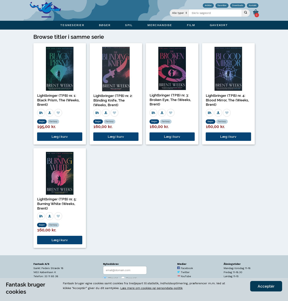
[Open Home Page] (47, 10)
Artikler (208, 5)
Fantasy (53, 121)
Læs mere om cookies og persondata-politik (151, 288)
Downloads (237, 5)
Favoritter (221, 5)
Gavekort (219, 25)
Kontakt (252, 5)
